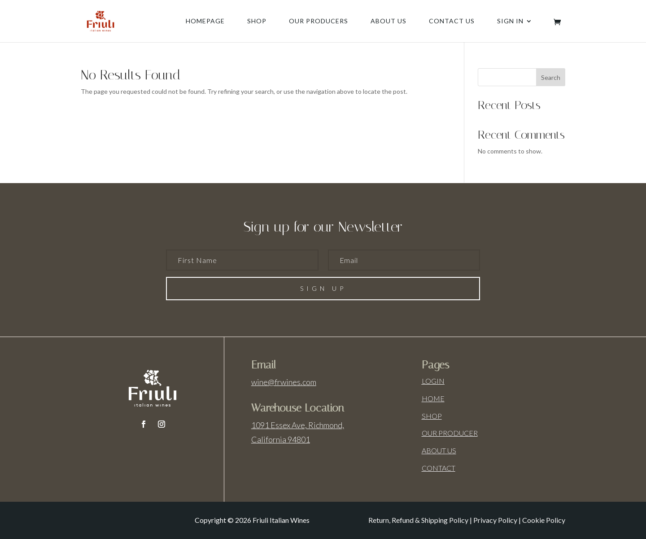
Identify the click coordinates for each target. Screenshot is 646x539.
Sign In (510, 21)
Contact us (452, 21)
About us (388, 21)
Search (550, 77)
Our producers (318, 21)
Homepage (205, 21)
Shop (256, 21)
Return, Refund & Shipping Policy (418, 520)
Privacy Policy (495, 520)
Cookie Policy (543, 520)
